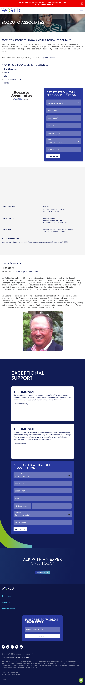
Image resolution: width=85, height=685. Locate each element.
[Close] (82, 3)
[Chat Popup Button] (81, 680)
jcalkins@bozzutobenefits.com (55, 222)
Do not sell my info (22, 658)
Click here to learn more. (42, 4)
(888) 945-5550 (42, 572)
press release (49, 57)
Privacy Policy (8, 658)
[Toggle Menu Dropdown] (42, 596)
